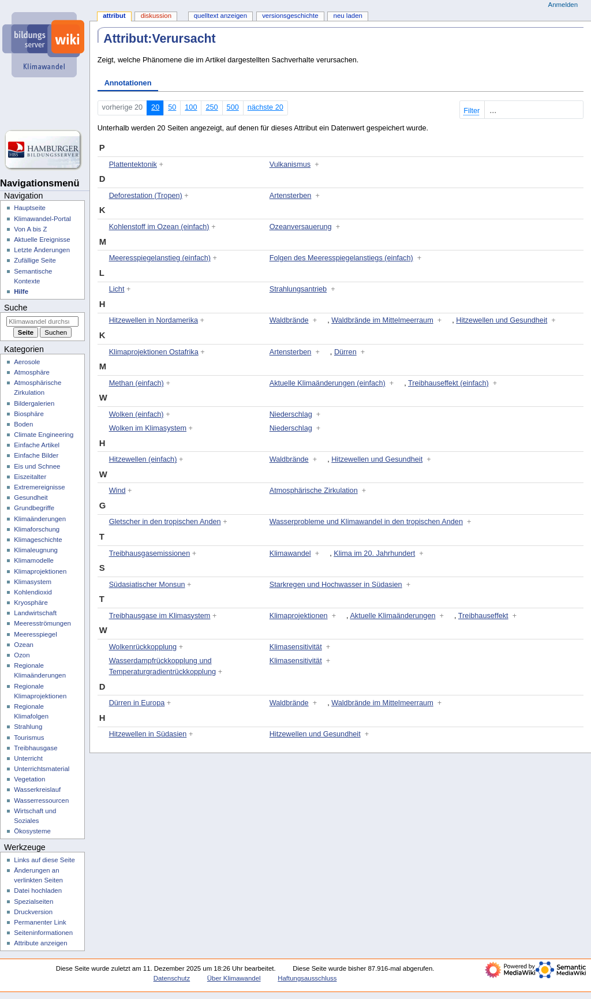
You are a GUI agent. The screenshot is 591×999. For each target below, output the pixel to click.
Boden (23, 424)
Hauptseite (30, 207)
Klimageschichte (38, 539)
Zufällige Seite (35, 260)
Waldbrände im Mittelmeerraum (382, 320)
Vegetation (29, 779)
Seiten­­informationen (43, 932)
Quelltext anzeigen (220, 15)
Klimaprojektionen (299, 616)
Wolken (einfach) (136, 414)
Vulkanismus (290, 164)
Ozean (23, 644)
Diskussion (156, 15)
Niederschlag (291, 414)
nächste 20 (265, 107)
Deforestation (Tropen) (145, 196)
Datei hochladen (38, 890)
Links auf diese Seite (44, 859)
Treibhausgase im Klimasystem (160, 616)
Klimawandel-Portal (42, 218)
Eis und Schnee (37, 466)
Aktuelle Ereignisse (42, 239)
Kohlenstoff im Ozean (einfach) (159, 227)
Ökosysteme (32, 831)
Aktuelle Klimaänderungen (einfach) (328, 383)
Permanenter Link (40, 922)
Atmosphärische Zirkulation (314, 491)
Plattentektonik (133, 164)
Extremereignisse (39, 487)
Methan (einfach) (136, 383)
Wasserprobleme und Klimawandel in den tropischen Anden (366, 522)
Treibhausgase (35, 747)
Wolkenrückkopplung (143, 647)
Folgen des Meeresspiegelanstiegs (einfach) (341, 258)
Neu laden (348, 15)
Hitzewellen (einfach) (143, 459)
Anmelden (563, 4)
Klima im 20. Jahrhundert (374, 553)
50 (172, 107)
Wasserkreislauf (37, 789)
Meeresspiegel (35, 634)
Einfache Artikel (36, 444)
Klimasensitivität (296, 647)
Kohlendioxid (33, 592)
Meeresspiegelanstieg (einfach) (160, 258)
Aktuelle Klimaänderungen (392, 616)
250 (211, 107)
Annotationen (128, 83)
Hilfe (21, 291)
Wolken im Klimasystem (147, 428)
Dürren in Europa (137, 703)
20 (155, 107)
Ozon (21, 655)
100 (191, 107)
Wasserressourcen (41, 800)
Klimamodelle (34, 560)
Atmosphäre (32, 372)
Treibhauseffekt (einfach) (448, 383)
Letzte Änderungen (42, 249)
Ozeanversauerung (301, 227)
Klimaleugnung (36, 550)
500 (233, 107)
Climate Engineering (43, 434)
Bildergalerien (34, 403)
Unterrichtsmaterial (41, 768)
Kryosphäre (31, 602)
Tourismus (29, 737)
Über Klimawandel (234, 978)
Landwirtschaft (35, 612)
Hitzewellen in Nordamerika (153, 320)
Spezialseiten (33, 901)
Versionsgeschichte (290, 15)
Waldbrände (289, 320)
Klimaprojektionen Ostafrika (154, 352)
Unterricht (28, 758)
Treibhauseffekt (483, 616)
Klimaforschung (36, 529)
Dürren (345, 352)
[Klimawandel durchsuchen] (42, 321)
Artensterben (291, 196)
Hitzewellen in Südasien (148, 734)
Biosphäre (29, 413)
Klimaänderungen (40, 518)
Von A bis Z (30, 229)
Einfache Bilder (36, 455)
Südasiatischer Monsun (147, 585)
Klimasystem (32, 581)
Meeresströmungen (42, 623)
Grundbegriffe (34, 507)
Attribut (114, 15)
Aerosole (27, 361)
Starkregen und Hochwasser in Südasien (336, 585)
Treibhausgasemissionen (149, 553)
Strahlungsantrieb (298, 289)
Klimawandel (290, 553)
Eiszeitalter (30, 476)
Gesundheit (31, 497)
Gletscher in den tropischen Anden (165, 522)
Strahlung (28, 726)
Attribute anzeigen (40, 943)
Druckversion (33, 911)
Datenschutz (172, 978)
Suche (15, 307)
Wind (117, 491)
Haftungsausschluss (307, 978)
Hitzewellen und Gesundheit (501, 320)
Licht (117, 289)
